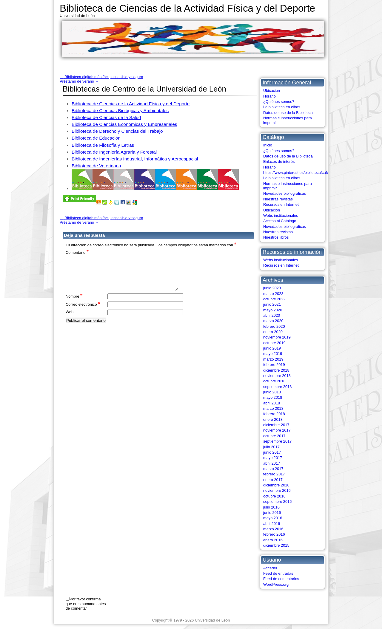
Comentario (77, 252)
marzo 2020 (273, 321)
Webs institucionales (280, 215)
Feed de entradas (278, 573)
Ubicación (271, 90)
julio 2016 (271, 507)
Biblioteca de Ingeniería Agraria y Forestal (114, 151)
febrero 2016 (274, 534)
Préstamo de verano (79, 81)
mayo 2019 (272, 353)
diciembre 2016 (276, 485)
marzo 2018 (273, 408)
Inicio (267, 145)
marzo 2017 (273, 468)
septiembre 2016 (277, 501)
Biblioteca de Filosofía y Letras (103, 145)
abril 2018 (271, 403)
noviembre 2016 (277, 490)
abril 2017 (271, 463)
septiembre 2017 (277, 441)
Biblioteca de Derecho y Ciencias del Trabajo (117, 131)
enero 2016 (273, 540)
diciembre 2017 (276, 425)
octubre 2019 (274, 343)
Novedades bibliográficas (284, 193)
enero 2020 (273, 332)
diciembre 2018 (276, 370)
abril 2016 (271, 523)
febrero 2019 (274, 364)
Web (69, 319)
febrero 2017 (274, 474)
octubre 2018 (274, 381)
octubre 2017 (274, 436)
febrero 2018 (274, 414)
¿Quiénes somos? (278, 101)
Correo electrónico (83, 311)
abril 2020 (271, 315)
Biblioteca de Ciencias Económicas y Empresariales (124, 124)
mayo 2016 (272, 518)
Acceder (270, 568)
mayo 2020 (272, 310)
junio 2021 (272, 304)
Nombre (74, 303)
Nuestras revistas (278, 199)
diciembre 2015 (276, 545)
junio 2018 (272, 392)
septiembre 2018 (277, 386)
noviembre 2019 (277, 337)
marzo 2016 (273, 529)
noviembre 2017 (277, 430)
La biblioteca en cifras (281, 107)
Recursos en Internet (281, 204)
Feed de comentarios (281, 579)
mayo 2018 (272, 397)
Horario (269, 96)
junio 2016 (272, 512)
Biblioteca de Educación (96, 137)
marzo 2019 (273, 359)
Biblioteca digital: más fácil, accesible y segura (101, 77)
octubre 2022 (274, 299)
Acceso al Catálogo (279, 221)
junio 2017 (272, 452)
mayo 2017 (272, 457)
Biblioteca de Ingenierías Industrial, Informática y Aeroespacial (135, 158)
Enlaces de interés (279, 161)
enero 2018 (273, 419)
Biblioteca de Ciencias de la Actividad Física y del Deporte (187, 8)
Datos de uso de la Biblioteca (288, 112)
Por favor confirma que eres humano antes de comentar (86, 604)
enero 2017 (273, 479)
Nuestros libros (276, 237)
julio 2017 (271, 447)
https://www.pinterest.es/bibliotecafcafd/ (296, 172)
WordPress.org (276, 584)
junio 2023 (272, 288)
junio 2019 (272, 348)
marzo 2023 (273, 293)
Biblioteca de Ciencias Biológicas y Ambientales (120, 110)
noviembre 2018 (277, 375)
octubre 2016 (274, 496)
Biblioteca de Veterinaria (96, 165)
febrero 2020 (274, 326)
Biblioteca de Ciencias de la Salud (106, 117)
